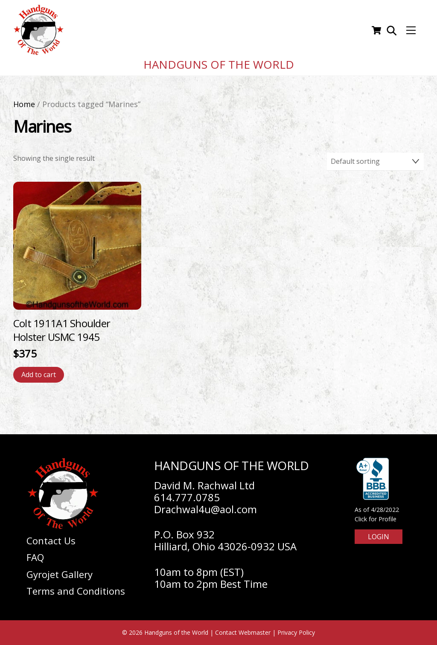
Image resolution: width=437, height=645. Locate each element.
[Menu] (411, 30)
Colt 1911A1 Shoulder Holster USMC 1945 (62, 330)
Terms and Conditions (75, 590)
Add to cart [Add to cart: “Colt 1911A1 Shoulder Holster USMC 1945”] (38, 374)
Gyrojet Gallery (59, 574)
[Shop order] (375, 162)
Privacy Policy (296, 632)
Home (24, 104)
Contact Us (51, 540)
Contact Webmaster (243, 632)
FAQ (35, 557)
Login (378, 536)
